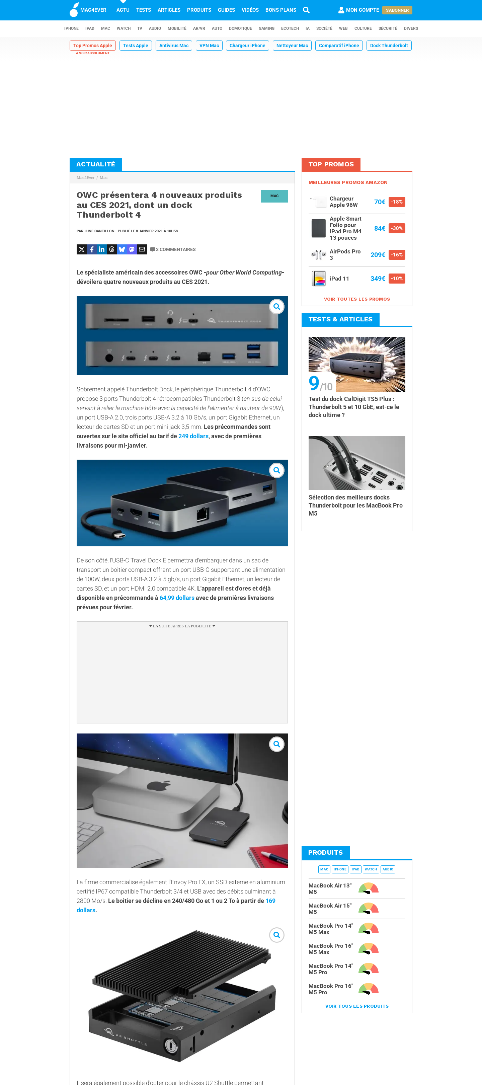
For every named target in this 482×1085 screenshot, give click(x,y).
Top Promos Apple (92, 45)
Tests (143, 10)
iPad (89, 28)
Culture (363, 28)
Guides (226, 10)
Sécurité (388, 28)
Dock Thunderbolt (389, 45)
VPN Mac (209, 45)
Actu (123, 10)
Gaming (266, 28)
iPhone (71, 28)
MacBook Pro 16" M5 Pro (331, 989)
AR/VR (199, 28)
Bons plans (280, 10)
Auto (217, 28)
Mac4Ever (85, 177)
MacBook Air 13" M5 (330, 888)
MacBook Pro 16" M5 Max (331, 948)
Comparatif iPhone (339, 45)
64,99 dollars (177, 597)
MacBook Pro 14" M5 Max (331, 928)
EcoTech (290, 28)
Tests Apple (135, 45)
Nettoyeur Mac (292, 45)
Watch (124, 28)
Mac (105, 28)
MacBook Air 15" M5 (330, 908)
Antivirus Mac (173, 45)
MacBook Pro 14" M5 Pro (331, 969)
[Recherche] (306, 10)
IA (308, 28)
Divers (411, 28)
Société (324, 28)
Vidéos (250, 10)
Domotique (240, 28)
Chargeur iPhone (247, 45)
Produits (199, 10)
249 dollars (193, 436)
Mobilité (177, 28)
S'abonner (397, 10)
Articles (169, 10)
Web (343, 28)
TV (139, 28)
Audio (155, 28)
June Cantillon (99, 231)
